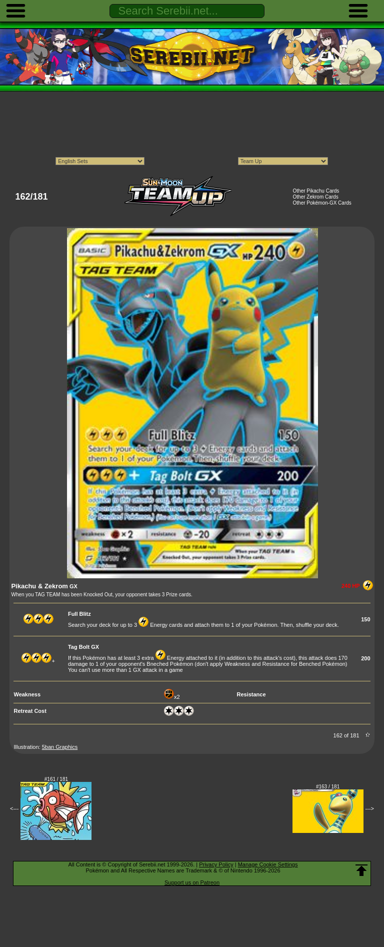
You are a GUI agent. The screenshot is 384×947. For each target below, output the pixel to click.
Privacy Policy (216, 864)
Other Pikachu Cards (316, 191)
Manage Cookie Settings (268, 864)
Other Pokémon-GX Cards (322, 203)
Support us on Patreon (192, 882)
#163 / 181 (328, 786)
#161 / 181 (56, 779)
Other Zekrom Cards (315, 197)
